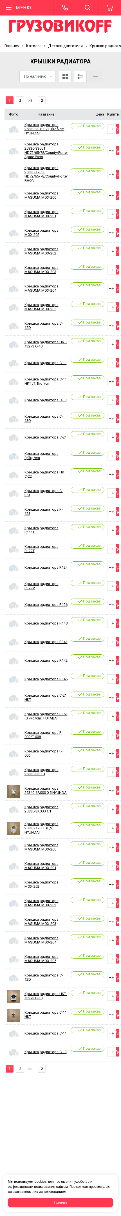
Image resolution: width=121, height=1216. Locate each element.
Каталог (33, 46)
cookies (40, 1182)
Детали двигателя (65, 46)
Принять (60, 1202)
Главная (12, 46)
